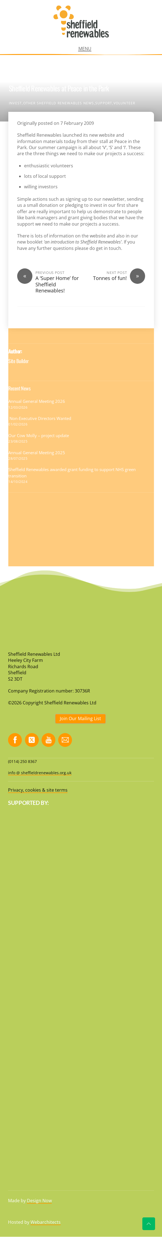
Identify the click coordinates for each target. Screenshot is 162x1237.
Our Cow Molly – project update (38, 435)
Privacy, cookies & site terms (38, 790)
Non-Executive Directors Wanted (40, 418)
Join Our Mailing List (80, 718)
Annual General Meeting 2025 (36, 452)
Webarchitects (45, 1222)
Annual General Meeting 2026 (36, 401)
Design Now (39, 1201)
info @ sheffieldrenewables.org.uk (39, 772)
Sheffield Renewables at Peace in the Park (59, 88)
